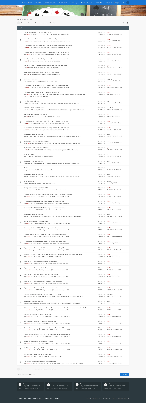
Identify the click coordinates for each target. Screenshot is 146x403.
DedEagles (29, 296)
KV (105, 389)
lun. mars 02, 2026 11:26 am (87, 389)
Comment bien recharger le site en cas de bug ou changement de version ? (47, 334)
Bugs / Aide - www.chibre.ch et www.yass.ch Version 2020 (66, 363)
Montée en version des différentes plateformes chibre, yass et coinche (45, 66)
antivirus (28, 183)
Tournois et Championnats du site (59, 34)
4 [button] (28, 23)
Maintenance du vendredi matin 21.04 (35, 114)
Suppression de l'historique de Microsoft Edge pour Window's (43, 281)
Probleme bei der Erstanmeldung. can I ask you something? (42, 92)
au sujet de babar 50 (30, 181)
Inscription (117, 3)
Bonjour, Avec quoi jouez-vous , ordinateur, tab (61, 386)
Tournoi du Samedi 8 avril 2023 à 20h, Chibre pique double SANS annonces (46, 128)
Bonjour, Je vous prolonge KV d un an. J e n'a (32, 386)
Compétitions (99, 3)
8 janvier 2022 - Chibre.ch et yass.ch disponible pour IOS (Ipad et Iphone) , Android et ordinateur (53, 254)
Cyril (27, 61)
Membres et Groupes (87, 3)
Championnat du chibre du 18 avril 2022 (36, 188)
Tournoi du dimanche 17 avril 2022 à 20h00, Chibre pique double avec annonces (48, 194)
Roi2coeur (29, 81)
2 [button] (21, 23)
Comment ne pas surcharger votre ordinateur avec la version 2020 (44, 328)
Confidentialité (48, 398)
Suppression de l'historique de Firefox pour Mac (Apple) (41, 274)
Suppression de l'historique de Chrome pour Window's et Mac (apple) (45, 288)
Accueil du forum (21, 398)
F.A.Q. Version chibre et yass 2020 (59, 250)
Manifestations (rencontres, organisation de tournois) (63, 103)
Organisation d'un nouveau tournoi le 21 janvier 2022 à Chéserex (43, 294)
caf (27, 156)
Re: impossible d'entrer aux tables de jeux (32, 384)
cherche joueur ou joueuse (32, 101)
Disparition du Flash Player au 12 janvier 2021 (37, 354)
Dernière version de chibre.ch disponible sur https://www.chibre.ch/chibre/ (47, 59)
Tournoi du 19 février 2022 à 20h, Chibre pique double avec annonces (45, 228)
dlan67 (28, 34)
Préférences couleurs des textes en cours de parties (40, 361)
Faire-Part (50, 156)
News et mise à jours (54, 61)
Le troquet (55, 81)
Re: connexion (56, 384)
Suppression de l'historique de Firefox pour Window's (40, 268)
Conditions (57, 398)
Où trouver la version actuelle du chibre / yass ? (38, 341)
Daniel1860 (29, 110)
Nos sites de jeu (73, 3)
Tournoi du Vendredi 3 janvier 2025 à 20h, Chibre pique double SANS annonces (48, 45)
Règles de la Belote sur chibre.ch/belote (36, 148)
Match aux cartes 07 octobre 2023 (34, 108)
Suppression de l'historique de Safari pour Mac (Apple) (40, 261)
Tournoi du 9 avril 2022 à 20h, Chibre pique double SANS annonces (44, 201)
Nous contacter (37, 398)
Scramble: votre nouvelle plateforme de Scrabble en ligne (41, 72)
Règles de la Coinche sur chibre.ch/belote (36, 141)
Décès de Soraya (29, 154)
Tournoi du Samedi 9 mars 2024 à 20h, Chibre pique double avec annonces (46, 86)
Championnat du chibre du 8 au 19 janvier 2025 (38, 32)
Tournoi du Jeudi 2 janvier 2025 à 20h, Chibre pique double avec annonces (46, 52)
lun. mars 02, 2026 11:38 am (30, 389)
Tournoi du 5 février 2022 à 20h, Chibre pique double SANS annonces (45, 234)
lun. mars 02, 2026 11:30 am (59, 389)
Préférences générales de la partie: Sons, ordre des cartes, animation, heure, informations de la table (55, 308)
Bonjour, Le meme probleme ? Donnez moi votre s (89, 386)
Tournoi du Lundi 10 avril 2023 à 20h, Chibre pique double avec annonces (46, 121)
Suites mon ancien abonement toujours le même (118, 386)
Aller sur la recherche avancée (25, 19)
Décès (26, 168)
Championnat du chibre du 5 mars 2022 (36, 221)
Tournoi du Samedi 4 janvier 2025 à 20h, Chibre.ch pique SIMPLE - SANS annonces (48, 39)
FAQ (29, 398)
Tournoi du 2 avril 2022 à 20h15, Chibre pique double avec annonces (44, 208)
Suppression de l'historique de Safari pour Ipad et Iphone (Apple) (44, 248)
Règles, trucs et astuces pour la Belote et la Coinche (65, 143)
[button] (32, 23)
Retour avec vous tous (30, 79)
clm (27, 103)
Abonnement (63, 3)
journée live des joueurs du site (33, 134)
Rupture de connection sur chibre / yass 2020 (37, 314)
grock (27, 136)
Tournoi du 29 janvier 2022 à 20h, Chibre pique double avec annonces (45, 241)
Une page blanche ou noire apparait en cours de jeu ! (40, 321)
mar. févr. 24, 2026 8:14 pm (113, 389)
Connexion (109, 3)
